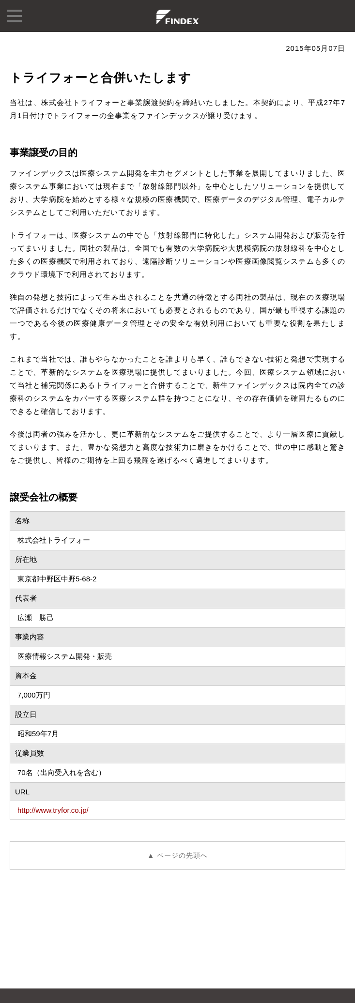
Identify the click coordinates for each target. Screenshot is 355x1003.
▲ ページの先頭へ (177, 855)
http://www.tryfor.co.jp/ (53, 810)
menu (14, 16)
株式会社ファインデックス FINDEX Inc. (177, 17)
